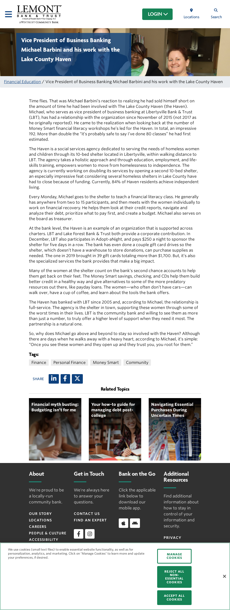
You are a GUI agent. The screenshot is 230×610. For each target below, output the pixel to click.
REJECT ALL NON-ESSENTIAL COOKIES (174, 577)
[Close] (224, 576)
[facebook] (78, 534)
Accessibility (43, 540)
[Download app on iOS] (123, 523)
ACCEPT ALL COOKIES (174, 597)
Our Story (40, 514)
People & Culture (47, 533)
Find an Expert (90, 520)
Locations (40, 520)
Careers (37, 527)
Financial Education (22, 81)
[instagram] (90, 534)
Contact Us (87, 514)
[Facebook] (65, 379)
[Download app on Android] (135, 523)
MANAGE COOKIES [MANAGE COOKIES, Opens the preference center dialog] (174, 556)
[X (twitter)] (77, 379)
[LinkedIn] (54, 379)
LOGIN (158, 14)
